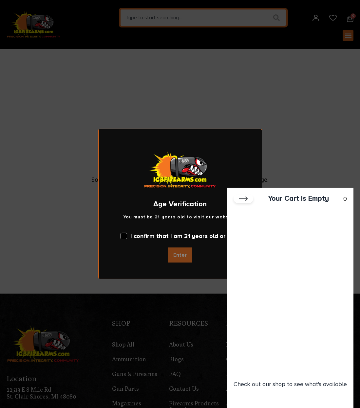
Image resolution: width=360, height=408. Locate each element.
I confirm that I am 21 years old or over (180, 236)
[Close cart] (243, 199)
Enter (180, 255)
